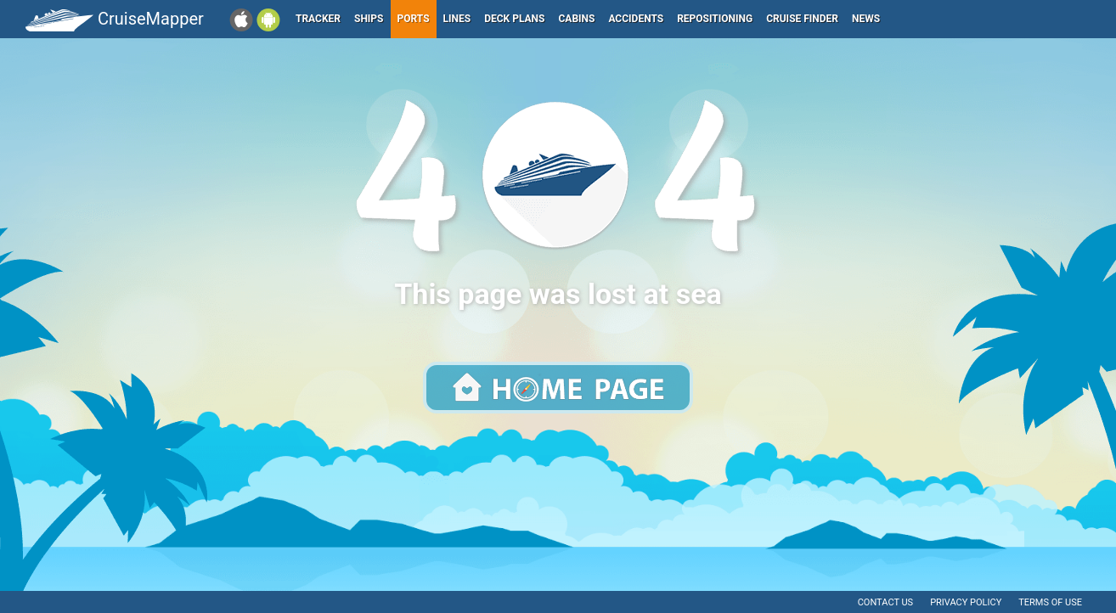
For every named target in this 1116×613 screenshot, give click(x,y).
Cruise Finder (802, 19)
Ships (369, 19)
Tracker (318, 19)
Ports (413, 19)
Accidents (635, 19)
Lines (457, 19)
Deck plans (514, 19)
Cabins (576, 19)
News (866, 19)
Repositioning (714, 19)
